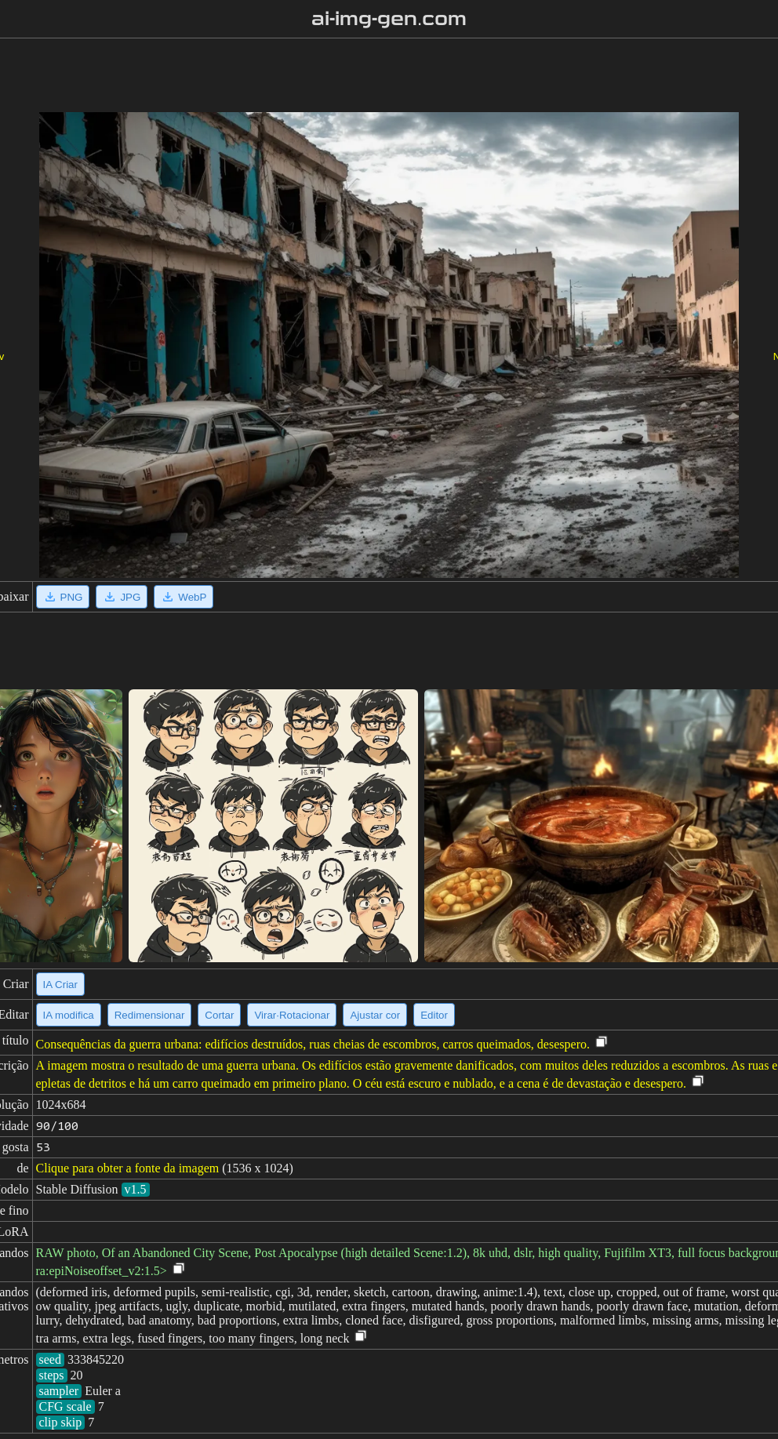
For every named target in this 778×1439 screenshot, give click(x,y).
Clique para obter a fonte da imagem (128, 1168)
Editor (434, 1015)
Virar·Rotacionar (291, 1015)
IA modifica (68, 1015)
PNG (63, 597)
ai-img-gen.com (389, 19)
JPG (121, 597)
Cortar (219, 1015)
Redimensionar (150, 1015)
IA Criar (60, 984)
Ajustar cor (375, 1015)
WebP (183, 597)
